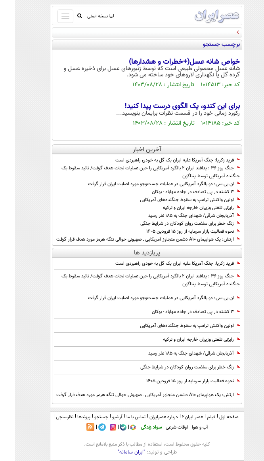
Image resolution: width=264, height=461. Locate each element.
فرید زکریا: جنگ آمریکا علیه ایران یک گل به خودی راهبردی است (162, 160)
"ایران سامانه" (116, 452)
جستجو (86, 417)
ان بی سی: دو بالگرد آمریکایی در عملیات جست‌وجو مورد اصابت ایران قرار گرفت (149, 184)
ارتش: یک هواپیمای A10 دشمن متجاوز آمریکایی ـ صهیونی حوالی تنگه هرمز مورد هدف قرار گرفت (133, 239)
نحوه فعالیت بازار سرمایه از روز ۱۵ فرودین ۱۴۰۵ (178, 231)
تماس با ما (120, 417)
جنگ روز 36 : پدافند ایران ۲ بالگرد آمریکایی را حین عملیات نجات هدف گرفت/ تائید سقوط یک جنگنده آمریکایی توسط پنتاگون (135, 172)
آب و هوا (185, 427)
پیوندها (68, 417)
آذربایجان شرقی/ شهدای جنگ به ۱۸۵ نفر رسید (179, 215)
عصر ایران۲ (177, 417)
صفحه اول (214, 417)
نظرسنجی (49, 417)
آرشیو (102, 417)
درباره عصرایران (148, 417)
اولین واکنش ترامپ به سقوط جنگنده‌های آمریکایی (175, 199)
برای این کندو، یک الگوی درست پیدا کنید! (167, 106)
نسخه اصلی (85, 16)
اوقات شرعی (162, 427)
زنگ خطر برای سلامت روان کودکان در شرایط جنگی (175, 223)
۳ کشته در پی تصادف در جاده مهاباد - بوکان (181, 191)
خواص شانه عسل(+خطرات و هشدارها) (169, 62)
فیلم (196, 417)
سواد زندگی (136, 427)
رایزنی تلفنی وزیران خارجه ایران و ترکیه (186, 207)
